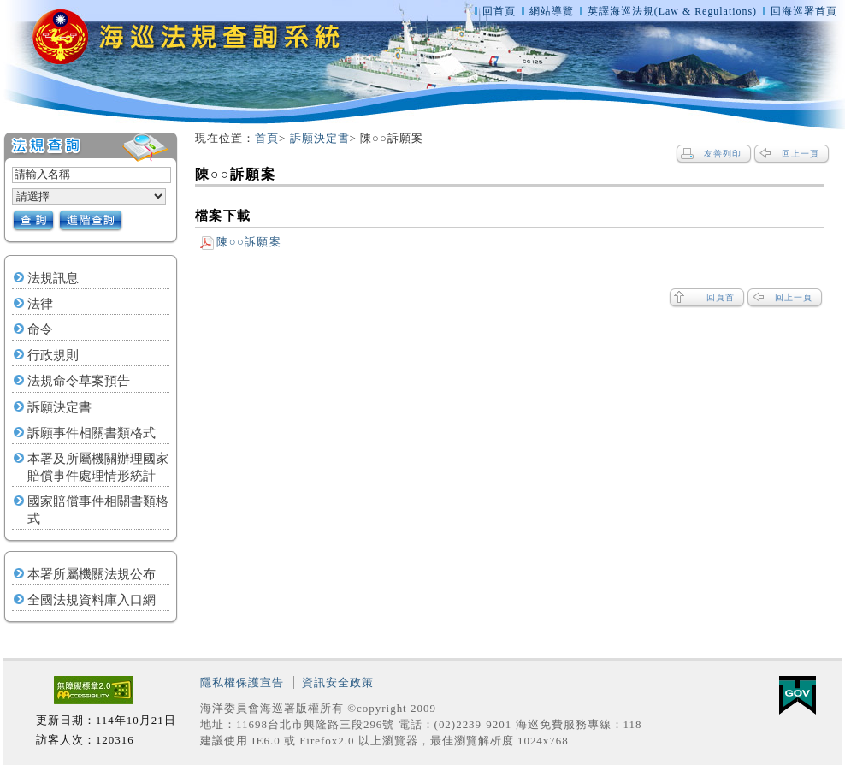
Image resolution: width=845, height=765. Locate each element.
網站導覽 (551, 11)
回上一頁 (800, 153)
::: (187, 139)
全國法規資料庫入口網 (91, 600)
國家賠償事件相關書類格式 (97, 510)
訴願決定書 (59, 407)
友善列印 (723, 153)
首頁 (267, 138)
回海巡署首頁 (804, 11)
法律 (40, 304)
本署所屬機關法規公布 (91, 574)
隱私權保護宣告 (242, 682)
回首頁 (499, 11)
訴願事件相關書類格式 (91, 433)
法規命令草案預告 (78, 381)
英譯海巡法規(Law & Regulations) (674, 11)
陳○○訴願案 (240, 241)
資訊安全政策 (338, 682)
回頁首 (720, 297)
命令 (40, 329)
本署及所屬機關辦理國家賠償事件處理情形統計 (97, 467)
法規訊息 (53, 278)
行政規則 (53, 355)
